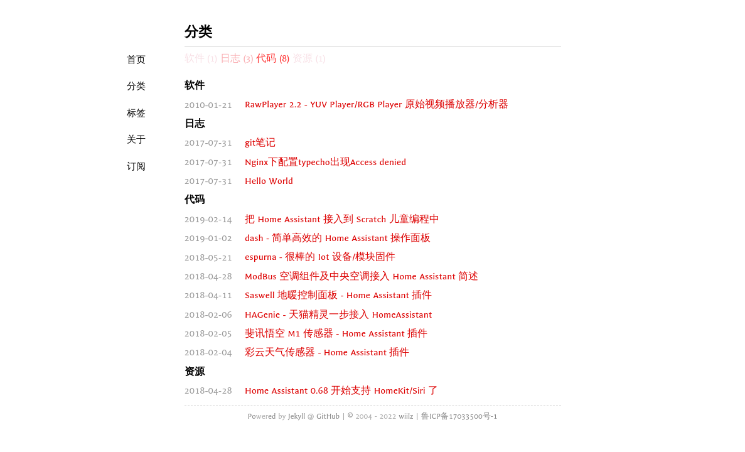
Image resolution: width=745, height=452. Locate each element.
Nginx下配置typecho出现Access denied (325, 162)
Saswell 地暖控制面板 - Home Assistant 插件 (338, 295)
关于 (136, 139)
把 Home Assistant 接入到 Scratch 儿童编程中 (342, 219)
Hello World (269, 181)
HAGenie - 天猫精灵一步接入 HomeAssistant (338, 314)
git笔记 (260, 142)
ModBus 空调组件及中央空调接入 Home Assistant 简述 (361, 276)
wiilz (406, 416)
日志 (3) (237, 58)
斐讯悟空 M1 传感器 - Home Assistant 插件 (336, 333)
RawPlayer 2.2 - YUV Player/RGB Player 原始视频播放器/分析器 (376, 105)
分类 (136, 86)
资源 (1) (309, 58)
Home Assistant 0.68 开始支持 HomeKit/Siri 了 (341, 390)
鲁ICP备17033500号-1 (459, 416)
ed (272, 416)
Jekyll (296, 416)
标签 (136, 113)
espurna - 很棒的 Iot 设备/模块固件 (320, 257)
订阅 (136, 166)
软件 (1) (201, 58)
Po (251, 416)
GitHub (328, 416)
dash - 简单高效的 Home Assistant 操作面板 (338, 238)
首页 (136, 59)
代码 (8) (272, 58)
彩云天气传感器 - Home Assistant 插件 (327, 352)
